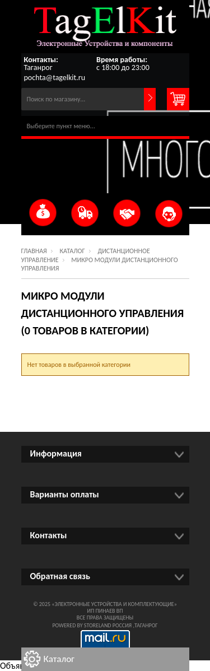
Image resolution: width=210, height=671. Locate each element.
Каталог (72, 251)
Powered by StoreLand (81, 625)
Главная (34, 251)
